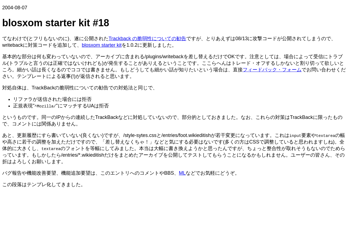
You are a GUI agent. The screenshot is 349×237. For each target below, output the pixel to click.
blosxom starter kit (102, 45)
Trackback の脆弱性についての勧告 (147, 38)
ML (182, 173)
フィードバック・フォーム (272, 69)
